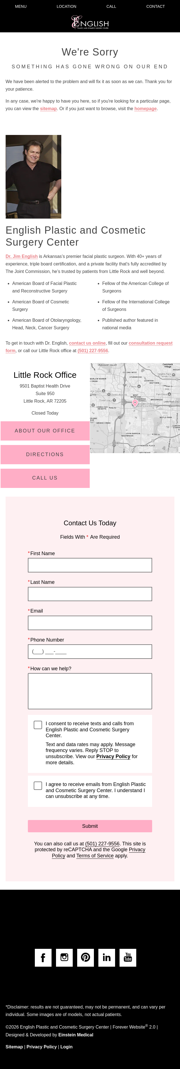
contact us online (87, 343)
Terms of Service (95, 855)
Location (66, 6)
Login (66, 1046)
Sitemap (14, 1046)
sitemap (48, 108)
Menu (20, 6)
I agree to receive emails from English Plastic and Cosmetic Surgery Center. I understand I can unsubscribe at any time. (96, 790)
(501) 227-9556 (92, 350)
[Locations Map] (135, 408)
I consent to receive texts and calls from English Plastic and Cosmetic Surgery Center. (96, 743)
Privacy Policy (113, 756)
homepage (145, 108)
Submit (90, 826)
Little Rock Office (44, 374)
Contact (155, 6)
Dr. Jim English (22, 256)
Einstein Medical (75, 1034)
